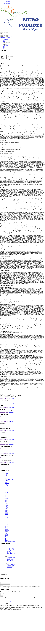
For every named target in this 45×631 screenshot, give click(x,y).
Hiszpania (6, 498)
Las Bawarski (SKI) (10, 559)
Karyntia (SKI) (9, 550)
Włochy (6, 540)
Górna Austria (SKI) (10, 549)
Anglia (6, 475)
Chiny (6, 482)
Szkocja (6, 529)
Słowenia (6, 527)
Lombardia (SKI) (10, 566)
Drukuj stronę (11, 398)
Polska (6, 520)
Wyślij (2, 585)
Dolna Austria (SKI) (10, 548)
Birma (6, 478)
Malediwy (6, 510)
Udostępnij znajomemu (4, 398)
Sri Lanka (6, 528)
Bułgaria (6, 480)
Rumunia (6, 524)
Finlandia (6, 492)
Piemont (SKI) (9, 567)
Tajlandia (6, 533)
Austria (6, 476)
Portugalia (6, 521)
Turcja (6, 536)
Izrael (6, 501)
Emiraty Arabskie (8, 490)
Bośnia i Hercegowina (9, 479)
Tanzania (6, 534)
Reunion (6, 523)
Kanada (6, 505)
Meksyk (6, 514)
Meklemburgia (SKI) (10, 560)
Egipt (6, 489)
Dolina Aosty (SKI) (10, 565)
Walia (6, 538)
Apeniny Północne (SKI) (11, 564)
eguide (4, 46)
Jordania (6, 503)
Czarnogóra (7, 485)
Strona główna (5, 45)
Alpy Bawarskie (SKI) (11, 557)
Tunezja (6, 535)
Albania (6, 473)
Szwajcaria (7, 530)
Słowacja (6, 526)
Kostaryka (6, 507)
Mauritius (6, 513)
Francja (6, 493)
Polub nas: (2, 33)
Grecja (6, 495)
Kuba (6, 508)
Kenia (6, 506)
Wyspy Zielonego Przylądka (10, 541)
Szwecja (6, 531)
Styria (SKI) (9, 551)
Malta (6, 511)
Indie (3, 48)
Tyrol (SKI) (9, 552)
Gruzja (6, 496)
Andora (6, 474)
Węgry (6, 539)
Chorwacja (7, 483)
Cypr (6, 484)
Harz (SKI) (9, 558)
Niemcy (6, 516)
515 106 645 (11, 36)
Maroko (6, 512)
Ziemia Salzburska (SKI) (11, 553)
